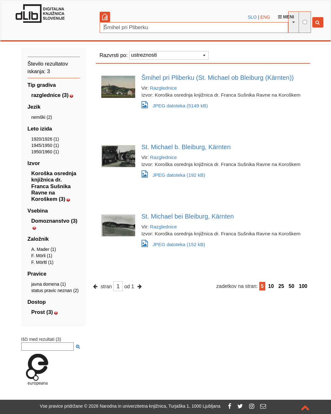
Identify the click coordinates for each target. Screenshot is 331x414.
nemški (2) (41, 117)
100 (303, 286)
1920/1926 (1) (45, 139)
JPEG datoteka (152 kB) (173, 243)
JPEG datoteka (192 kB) (173, 174)
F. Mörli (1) (41, 255)
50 (292, 286)
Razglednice (163, 88)
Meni (286, 16)
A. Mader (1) (43, 249)
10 (271, 286)
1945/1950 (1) (45, 145)
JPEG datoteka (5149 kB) (175, 104)
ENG (265, 17)
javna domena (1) (48, 284)
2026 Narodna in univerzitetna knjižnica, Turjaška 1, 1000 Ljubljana (155, 406)
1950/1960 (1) (45, 151)
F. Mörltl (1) (42, 262)
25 (281, 286)
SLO (252, 17)
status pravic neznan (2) (55, 290)
